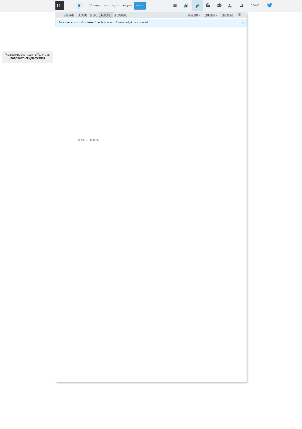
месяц (140, 5)
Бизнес (105, 14)
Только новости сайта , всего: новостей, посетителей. (151, 22)
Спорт (93, 14)
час (106, 5)
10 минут (94, 5)
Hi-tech (82, 14)
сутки (115, 5)
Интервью (120, 14)
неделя (127, 5)
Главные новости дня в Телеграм (27, 56)
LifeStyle (69, 14)
